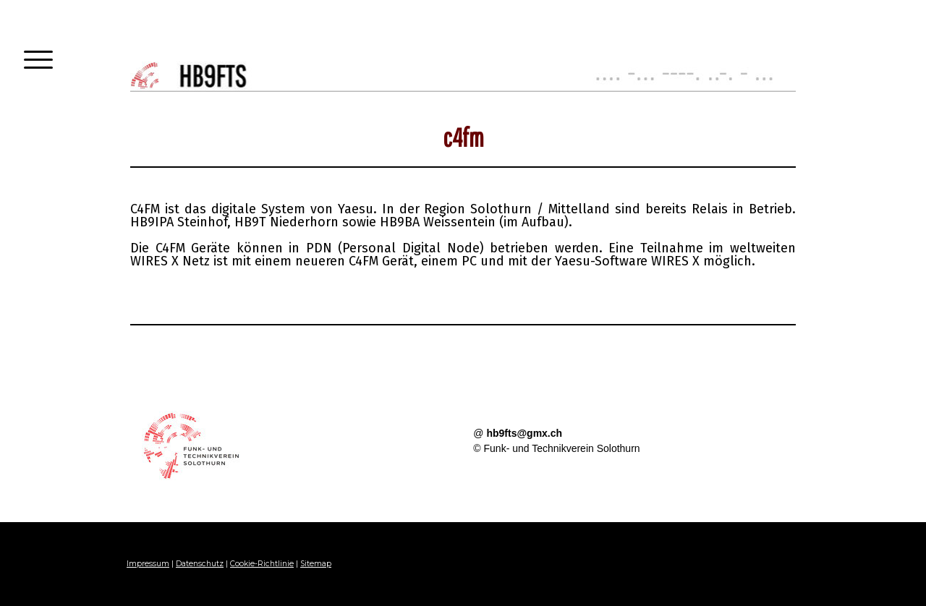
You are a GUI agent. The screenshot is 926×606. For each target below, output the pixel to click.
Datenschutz (200, 563)
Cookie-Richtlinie (262, 563)
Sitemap (315, 563)
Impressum (148, 563)
